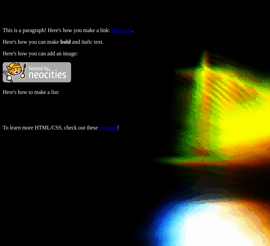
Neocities (121, 30)
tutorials (108, 128)
